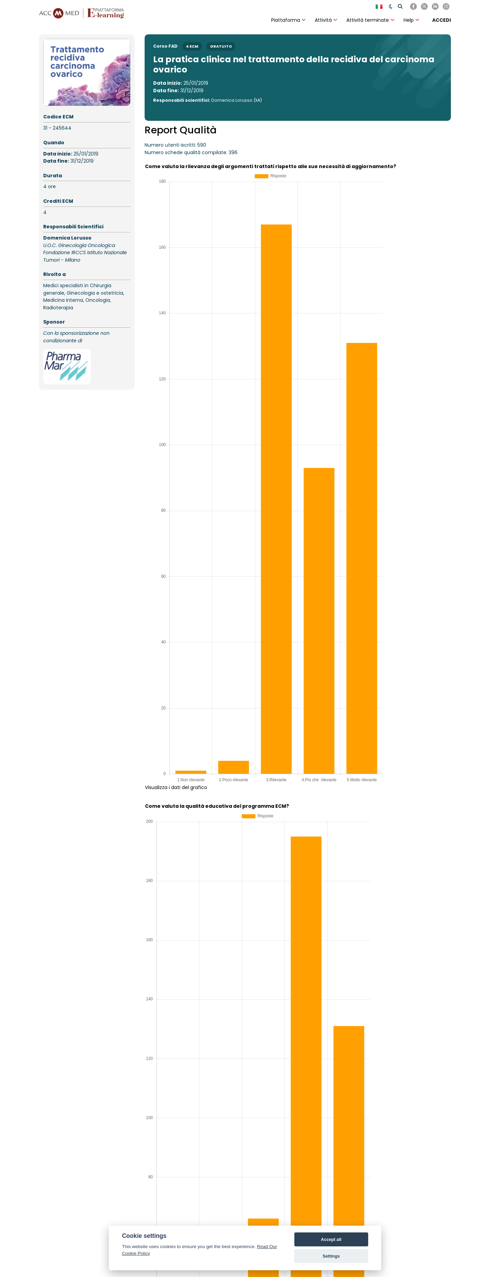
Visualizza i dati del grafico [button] (176, 787)
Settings (331, 1256)
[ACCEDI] (441, 20)
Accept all (331, 1239)
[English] (380, 6)
